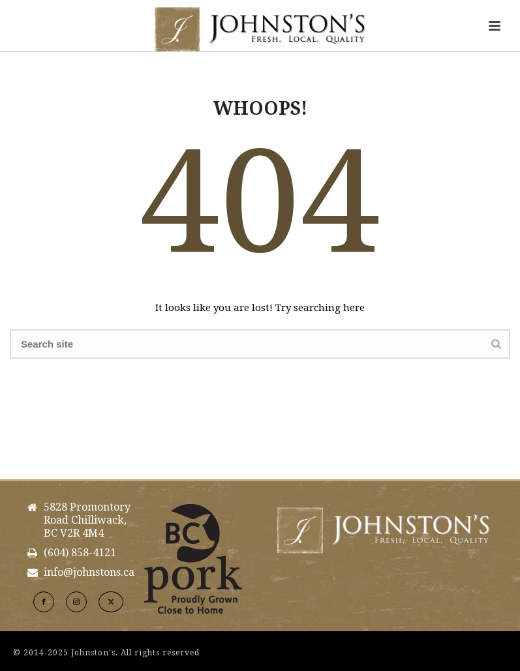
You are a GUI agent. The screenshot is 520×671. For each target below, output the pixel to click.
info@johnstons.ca (89, 572)
